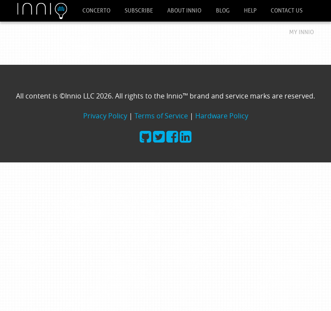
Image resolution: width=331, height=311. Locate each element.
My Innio (301, 32)
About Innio (184, 10)
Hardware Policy (221, 116)
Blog (223, 10)
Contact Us (287, 10)
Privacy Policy (105, 116)
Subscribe (139, 10)
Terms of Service (161, 116)
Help (250, 10)
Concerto (96, 10)
